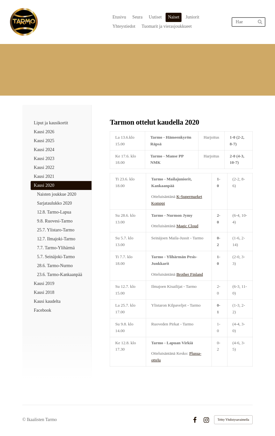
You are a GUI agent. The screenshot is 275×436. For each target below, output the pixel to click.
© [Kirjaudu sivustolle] (24, 419)
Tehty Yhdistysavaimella (233, 419)
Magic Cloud (187, 225)
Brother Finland (189, 274)
